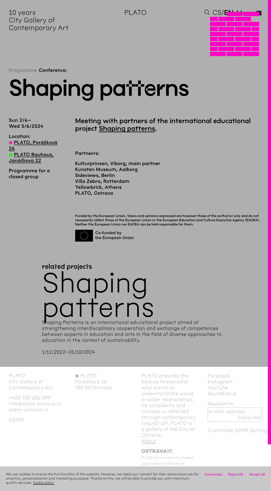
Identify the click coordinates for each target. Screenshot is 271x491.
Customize (213, 474)
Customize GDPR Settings (239, 430)
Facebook (219, 375)
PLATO (135, 12)
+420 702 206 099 (30, 398)
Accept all (257, 474)
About (148, 441)
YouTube (218, 387)
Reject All (235, 474)
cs (217, 12)
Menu (249, 13)
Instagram (220, 381)
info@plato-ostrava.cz (35, 403)
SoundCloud (222, 393)
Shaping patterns (127, 128)
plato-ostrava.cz (28, 409)
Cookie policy (43, 483)
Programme (23, 70)
